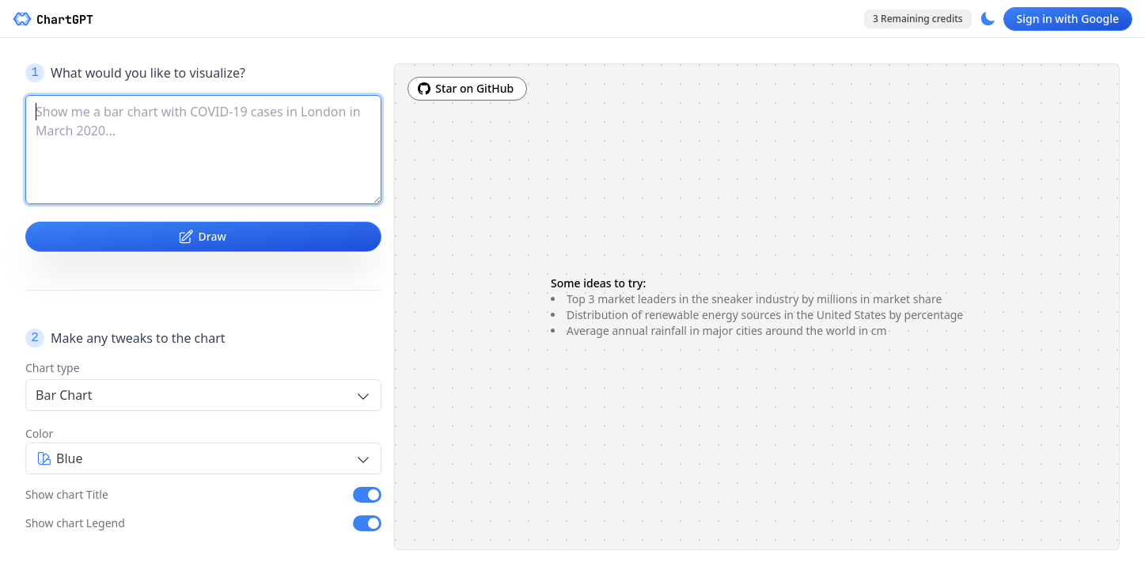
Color (39, 433)
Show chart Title (66, 494)
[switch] (367, 495)
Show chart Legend (75, 522)
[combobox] (203, 395)
